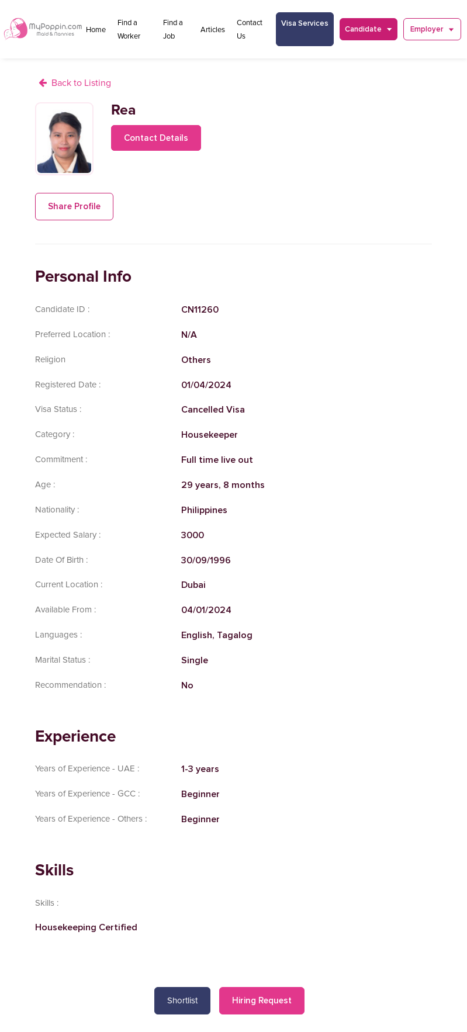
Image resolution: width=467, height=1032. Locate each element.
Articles (212, 29)
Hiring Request (262, 1000)
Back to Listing (81, 83)
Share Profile (74, 206)
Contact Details (156, 138)
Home (96, 29)
